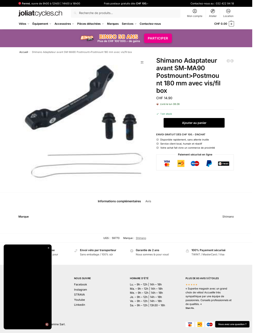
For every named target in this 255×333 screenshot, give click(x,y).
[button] (224, 23)
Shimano (141, 238)
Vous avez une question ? (232, 324)
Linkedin (79, 304)
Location (228, 13)
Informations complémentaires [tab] (119, 201)
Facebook (80, 284)
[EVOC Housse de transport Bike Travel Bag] (228, 61)
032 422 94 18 (225, 3)
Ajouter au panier (194, 123)
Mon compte (194, 13)
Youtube (79, 299)
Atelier (213, 13)
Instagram (80, 289)
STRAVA (79, 294)
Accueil (23, 52)
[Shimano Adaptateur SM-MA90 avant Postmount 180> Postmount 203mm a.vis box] (232, 61)
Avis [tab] (150, 201)
